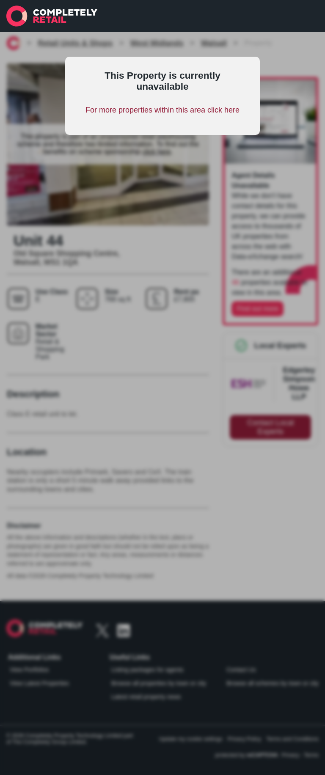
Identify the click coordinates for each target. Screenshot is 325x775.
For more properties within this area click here (162, 110)
